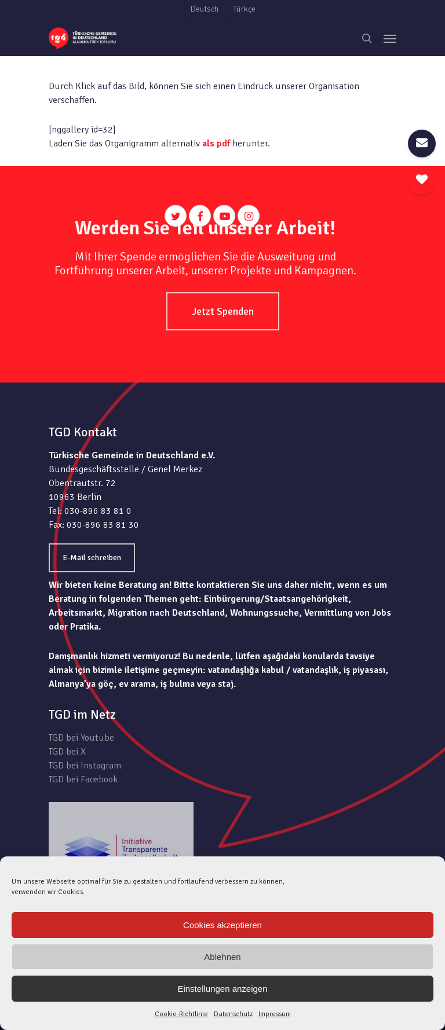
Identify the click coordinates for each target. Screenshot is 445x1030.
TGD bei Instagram (85, 765)
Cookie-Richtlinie (181, 1014)
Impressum (274, 1014)
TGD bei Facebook (83, 779)
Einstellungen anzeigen (222, 989)
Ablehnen (222, 957)
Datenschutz (233, 1014)
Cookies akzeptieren (222, 925)
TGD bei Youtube (81, 738)
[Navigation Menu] (390, 38)
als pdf (216, 143)
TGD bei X (67, 751)
